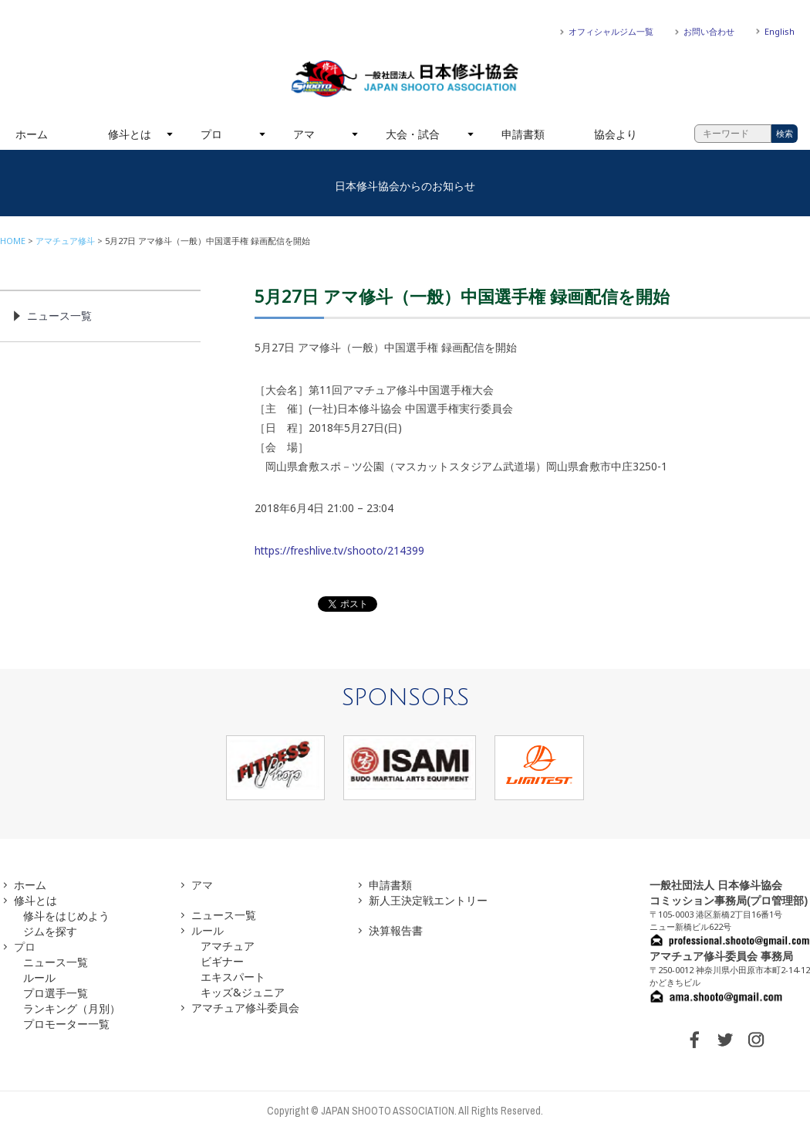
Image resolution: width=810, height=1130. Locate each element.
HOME (12, 240)
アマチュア (228, 945)
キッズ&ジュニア (243, 992)
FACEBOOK (694, 1039)
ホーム (31, 134)
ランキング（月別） (71, 1008)
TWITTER (725, 1039)
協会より (615, 134)
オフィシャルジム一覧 (611, 31)
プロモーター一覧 (66, 1023)
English (779, 31)
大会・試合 (413, 134)
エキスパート (233, 976)
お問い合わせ (708, 31)
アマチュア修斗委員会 (245, 1007)
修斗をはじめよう (66, 915)
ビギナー (222, 961)
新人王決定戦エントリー (428, 900)
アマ (304, 134)
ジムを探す (50, 931)
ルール (39, 977)
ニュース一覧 (59, 315)
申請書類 (523, 134)
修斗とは (129, 134)
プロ (211, 134)
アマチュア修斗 (65, 240)
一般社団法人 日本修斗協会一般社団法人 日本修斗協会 (405, 79)
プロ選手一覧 (55, 993)
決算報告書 (396, 930)
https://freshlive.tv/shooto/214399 (339, 550)
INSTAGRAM (756, 1039)
